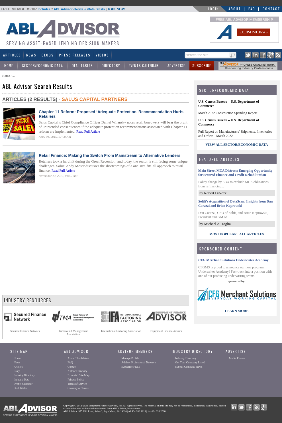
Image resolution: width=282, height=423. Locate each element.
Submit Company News (189, 366)
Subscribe (201, 65)
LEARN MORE (236, 311)
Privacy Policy (76, 379)
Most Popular (223, 234)
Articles (12, 54)
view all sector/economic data (237, 145)
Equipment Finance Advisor (166, 331)
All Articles (251, 234)
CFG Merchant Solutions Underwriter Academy (233, 260)
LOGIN (213, 8)
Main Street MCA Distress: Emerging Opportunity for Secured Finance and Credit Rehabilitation (235, 173)
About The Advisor (78, 358)
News (31, 54)
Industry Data (21, 379)
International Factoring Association (121, 331)
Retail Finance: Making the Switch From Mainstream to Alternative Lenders (109, 155)
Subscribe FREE (130, 366)
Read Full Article (88, 131)
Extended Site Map (78, 375)
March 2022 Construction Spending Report (227, 113)
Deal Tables (82, 65)
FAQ (251, 8)
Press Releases (75, 54)
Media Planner (237, 358)
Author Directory (77, 371)
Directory (111, 65)
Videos (102, 54)
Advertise (176, 65)
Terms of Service (77, 383)
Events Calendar (144, 65)
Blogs (48, 54)
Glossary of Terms (78, 388)
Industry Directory (24, 375)
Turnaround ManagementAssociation (73, 332)
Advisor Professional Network (138, 362)
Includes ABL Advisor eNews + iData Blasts (63, 9)
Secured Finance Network (25, 331)
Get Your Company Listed (190, 362)
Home (8, 65)
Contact (271, 8)
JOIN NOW (116, 9)
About (234, 8)
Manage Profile (130, 358)
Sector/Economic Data (42, 65)
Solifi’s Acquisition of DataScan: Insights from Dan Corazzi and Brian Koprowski (235, 203)
